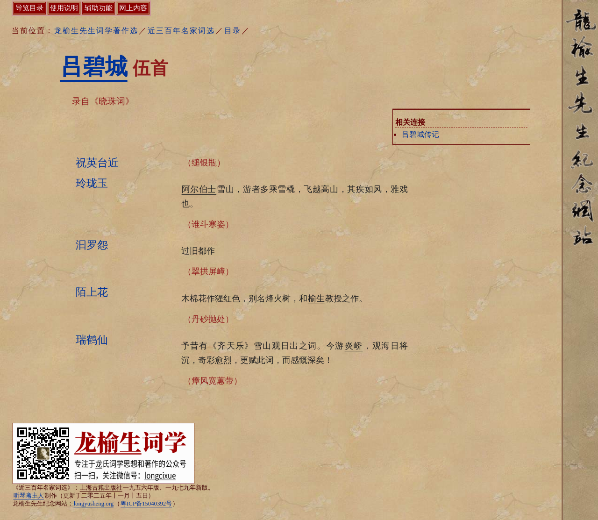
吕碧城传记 (420, 134)
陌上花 (92, 292)
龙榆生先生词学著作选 (96, 31)
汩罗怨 (92, 245)
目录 (232, 31)
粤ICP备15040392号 (146, 503)
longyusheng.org (94, 503)
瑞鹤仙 (92, 340)
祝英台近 (97, 163)
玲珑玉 (92, 183)
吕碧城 (94, 66)
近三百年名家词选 (181, 31)
